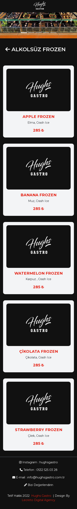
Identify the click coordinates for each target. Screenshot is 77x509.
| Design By (60, 496)
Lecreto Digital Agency (38, 500)
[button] (5, 19)
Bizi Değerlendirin (38, 485)
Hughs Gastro (40, 496)
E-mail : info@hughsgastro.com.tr (38, 477)
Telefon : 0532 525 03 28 (38, 470)
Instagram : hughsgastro (38, 462)
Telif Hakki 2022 (18, 496)
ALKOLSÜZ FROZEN (38, 50)
